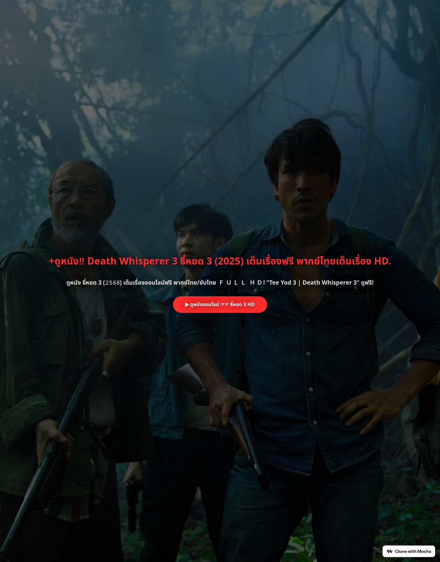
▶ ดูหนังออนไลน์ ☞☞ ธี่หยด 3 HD (220, 304)
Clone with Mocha (409, 551)
